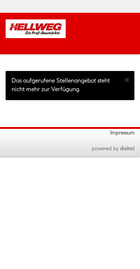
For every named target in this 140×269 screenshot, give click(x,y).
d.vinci (127, 148)
